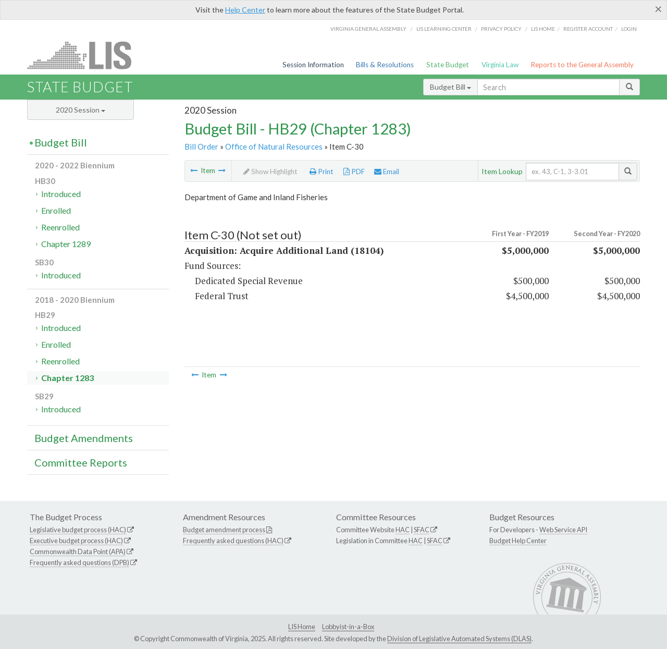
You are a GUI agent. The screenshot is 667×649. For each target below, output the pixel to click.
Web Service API (563, 529)
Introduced (61, 194)
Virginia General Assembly (368, 29)
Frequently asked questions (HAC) (233, 540)
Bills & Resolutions (385, 64)
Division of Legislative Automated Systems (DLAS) (459, 638)
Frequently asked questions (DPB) (79, 562)
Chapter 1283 (67, 378)
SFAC (421, 529)
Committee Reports (80, 462)
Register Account (588, 29)
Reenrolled (60, 227)
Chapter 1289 (66, 244)
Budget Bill (450, 86)
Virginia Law (499, 64)
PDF (354, 171)
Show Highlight (270, 171)
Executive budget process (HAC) (76, 540)
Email (386, 171)
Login (629, 29)
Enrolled (56, 210)
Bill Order (201, 146)
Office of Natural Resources (274, 146)
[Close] (658, 9)
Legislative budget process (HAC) (78, 529)
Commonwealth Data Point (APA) (78, 551)
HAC (403, 529)
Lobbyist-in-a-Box (348, 626)
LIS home (543, 29)
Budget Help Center (518, 540)
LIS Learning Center (444, 29)
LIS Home (301, 626)
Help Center (245, 9)
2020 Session (80, 109)
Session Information (313, 64)
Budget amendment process (224, 529)
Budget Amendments (83, 438)
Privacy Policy (501, 29)
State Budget (447, 64)
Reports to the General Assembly (582, 64)
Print (322, 171)
